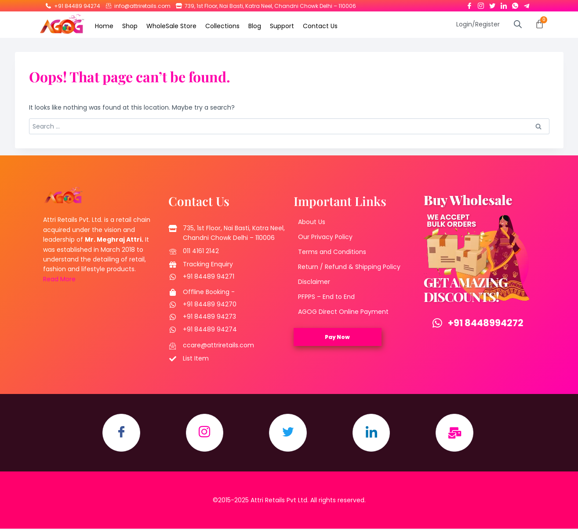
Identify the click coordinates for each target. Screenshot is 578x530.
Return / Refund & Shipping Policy (349, 266)
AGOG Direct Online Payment (343, 311)
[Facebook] (469, 4)
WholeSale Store (171, 26)
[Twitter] (492, 4)
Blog (254, 26)
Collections (222, 26)
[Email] (458, 433)
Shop (130, 26)
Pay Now (337, 337)
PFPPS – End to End (326, 296)
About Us (311, 221)
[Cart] (539, 24)
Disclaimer (314, 281)
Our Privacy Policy (325, 236)
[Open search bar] (517, 24)
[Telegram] (526, 4)
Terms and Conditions (332, 251)
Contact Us (320, 26)
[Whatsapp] (515, 4)
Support (282, 26)
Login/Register (478, 24)
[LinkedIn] (503, 4)
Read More (59, 279)
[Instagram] (480, 4)
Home (104, 26)
